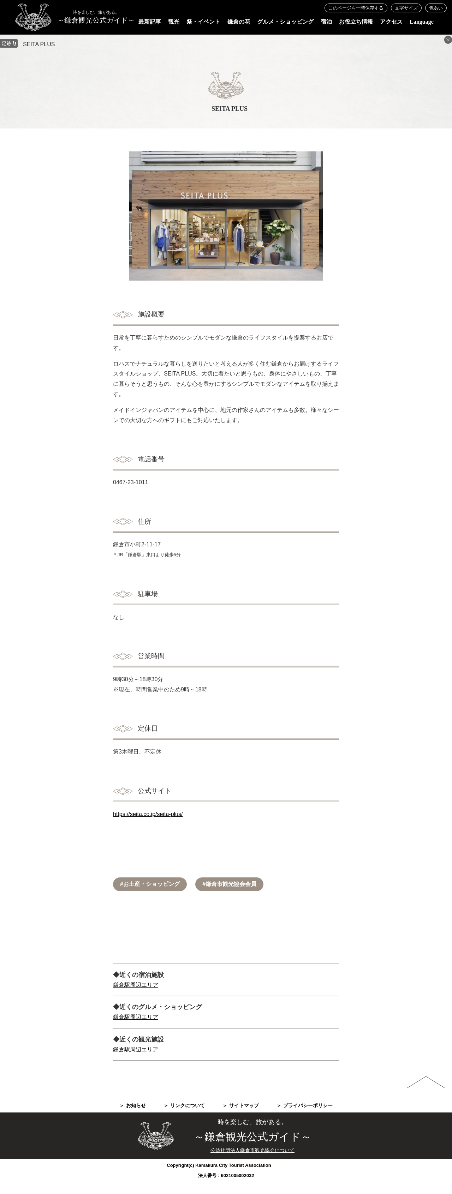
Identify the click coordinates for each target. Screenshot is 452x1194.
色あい (436, 8)
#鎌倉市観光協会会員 (229, 884)
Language (422, 22)
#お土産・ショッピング (150, 884)
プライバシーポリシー (308, 1105)
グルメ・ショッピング (285, 22)
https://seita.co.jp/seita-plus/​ (148, 814)
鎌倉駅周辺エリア (135, 985)
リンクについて (187, 1105)
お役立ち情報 (356, 22)
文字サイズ (406, 8)
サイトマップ (244, 1105)
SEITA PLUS (39, 44)
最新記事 (149, 22)
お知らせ (136, 1105)
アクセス (391, 22)
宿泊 (326, 22)
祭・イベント (203, 22)
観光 (173, 22)
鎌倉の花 (238, 22)
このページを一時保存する (355, 8)
